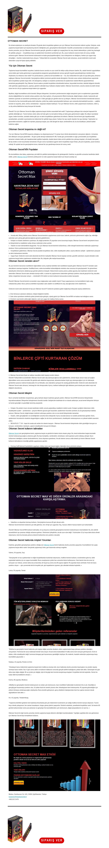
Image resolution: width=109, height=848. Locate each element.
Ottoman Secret (22, 157)
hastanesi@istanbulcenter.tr (18, 797)
